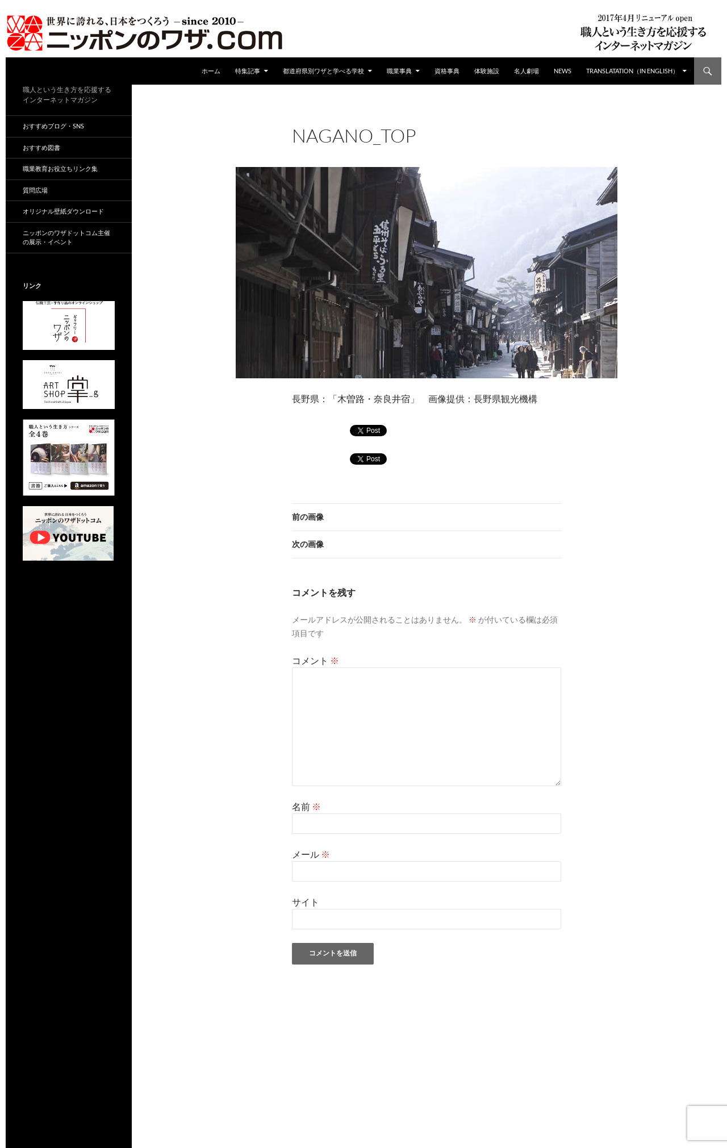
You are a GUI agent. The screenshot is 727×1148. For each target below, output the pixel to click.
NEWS (562, 70)
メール (311, 854)
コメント (315, 660)
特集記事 (247, 70)
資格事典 (446, 70)
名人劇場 (526, 70)
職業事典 (399, 70)
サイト (305, 901)
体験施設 (486, 70)
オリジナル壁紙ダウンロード (63, 211)
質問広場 (35, 190)
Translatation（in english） (632, 70)
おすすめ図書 (41, 147)
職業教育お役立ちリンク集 (60, 168)
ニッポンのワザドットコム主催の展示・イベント (66, 237)
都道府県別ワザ (436, 151)
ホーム (211, 70)
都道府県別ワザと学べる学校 (323, 70)
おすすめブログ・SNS (53, 126)
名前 (306, 806)
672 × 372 (381, 151)
